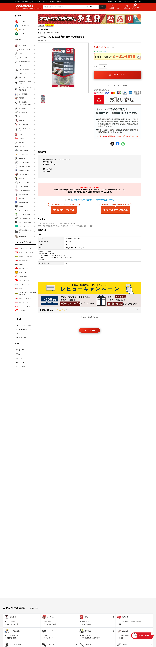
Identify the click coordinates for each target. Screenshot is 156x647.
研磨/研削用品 (21, 150)
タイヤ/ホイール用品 (23, 182)
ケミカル (19, 198)
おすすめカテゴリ (22, 226)
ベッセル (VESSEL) (23, 298)
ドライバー (20, 65)
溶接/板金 (20, 158)
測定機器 (19, 98)
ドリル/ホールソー (22, 154)
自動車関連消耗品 (22, 170)
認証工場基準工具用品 (23, 231)
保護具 (19, 206)
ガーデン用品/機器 (22, 214)
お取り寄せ (41, 25)
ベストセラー (20, 29)
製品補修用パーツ (22, 236)
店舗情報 (109, 1)
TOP (39, 223)
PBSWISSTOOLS (22, 260)
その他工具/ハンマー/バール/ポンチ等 (23, 103)
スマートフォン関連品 (23, 222)
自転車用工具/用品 (22, 166)
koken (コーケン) (22, 272)
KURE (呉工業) (21, 302)
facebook (117, 144)
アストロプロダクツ (23, 248)
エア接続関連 (21, 112)
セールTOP (20, 21)
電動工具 (19, 120)
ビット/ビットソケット (23, 61)
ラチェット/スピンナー (23, 49)
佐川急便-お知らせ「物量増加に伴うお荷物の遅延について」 (92, 200)
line (123, 144)
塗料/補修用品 (21, 194)
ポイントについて (105, 51)
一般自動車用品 (21, 174)
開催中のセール (64, 207)
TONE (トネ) (21, 276)
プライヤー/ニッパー (23, 69)
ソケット (19, 53)
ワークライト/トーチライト (23, 129)
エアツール (20, 116)
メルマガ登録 (117, 1)
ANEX (19, 264)
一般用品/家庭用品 (22, 218)
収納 (18, 134)
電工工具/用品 (21, 124)
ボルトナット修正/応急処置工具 (23, 89)
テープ (58, 226)
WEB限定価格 (49, 25)
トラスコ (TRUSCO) (23, 284)
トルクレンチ (20, 73)
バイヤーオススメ (22, 25)
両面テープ (64, 226)
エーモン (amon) (22, 306)
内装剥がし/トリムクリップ (23, 83)
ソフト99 (20, 310)
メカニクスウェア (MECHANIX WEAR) (25, 293)
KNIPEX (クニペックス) (24, 268)
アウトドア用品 (21, 210)
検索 (102, 6)
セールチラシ (20, 33)
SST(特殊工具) (21, 94)
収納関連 (19, 138)
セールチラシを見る (115, 207)
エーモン (45, 223)
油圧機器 (19, 142)
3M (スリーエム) (22, 280)
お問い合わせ (127, 1)
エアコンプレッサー (22, 108)
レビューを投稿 (89, 330)
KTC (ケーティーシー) (24, 252)
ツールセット (20, 45)
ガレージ (19, 146)
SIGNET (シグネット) (23, 256)
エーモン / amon (42, 40)
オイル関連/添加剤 (22, 190)
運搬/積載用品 (21, 202)
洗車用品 (19, 178)
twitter (112, 144)
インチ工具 (20, 77)
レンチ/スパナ (21, 57)
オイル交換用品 (21, 186)
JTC (18, 288)
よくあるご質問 (137, 1)
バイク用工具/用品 (22, 162)
